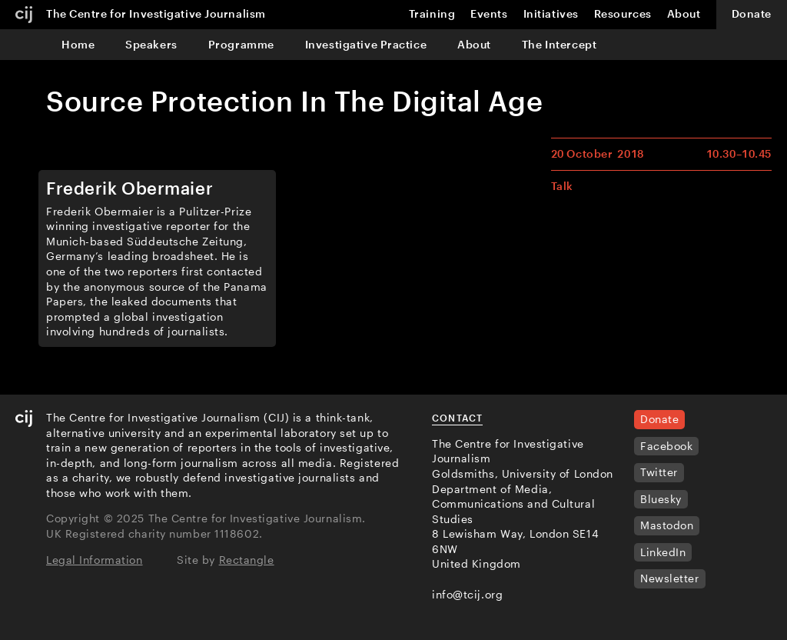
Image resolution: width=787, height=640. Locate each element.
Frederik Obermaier (129, 188)
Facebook (666, 445)
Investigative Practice (366, 44)
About (474, 44)
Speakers (151, 44)
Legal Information (94, 559)
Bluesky (661, 498)
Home (78, 44)
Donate (752, 13)
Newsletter (669, 578)
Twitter (659, 471)
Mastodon (666, 525)
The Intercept (559, 44)
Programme (241, 44)
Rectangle (246, 559)
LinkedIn (663, 551)
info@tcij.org (467, 594)
